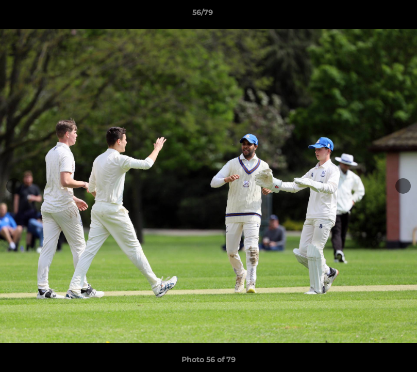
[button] (374, 15)
